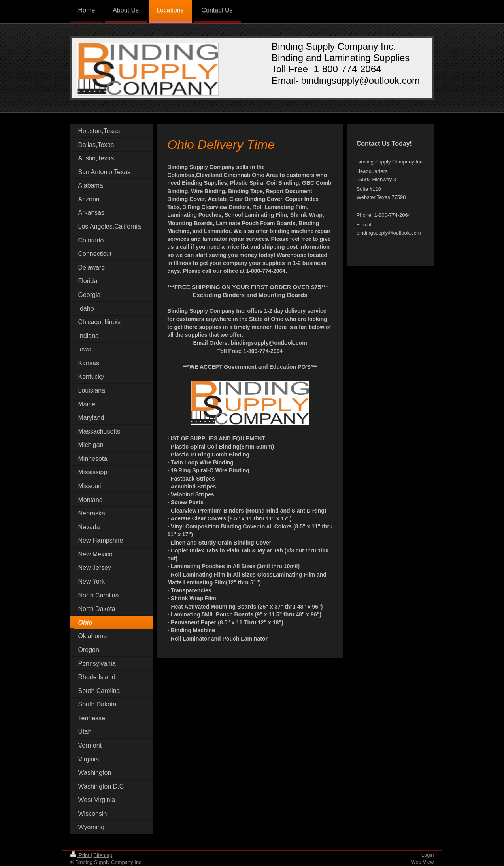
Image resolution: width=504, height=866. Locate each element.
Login (427, 855)
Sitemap (102, 855)
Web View (422, 862)
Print (80, 855)
